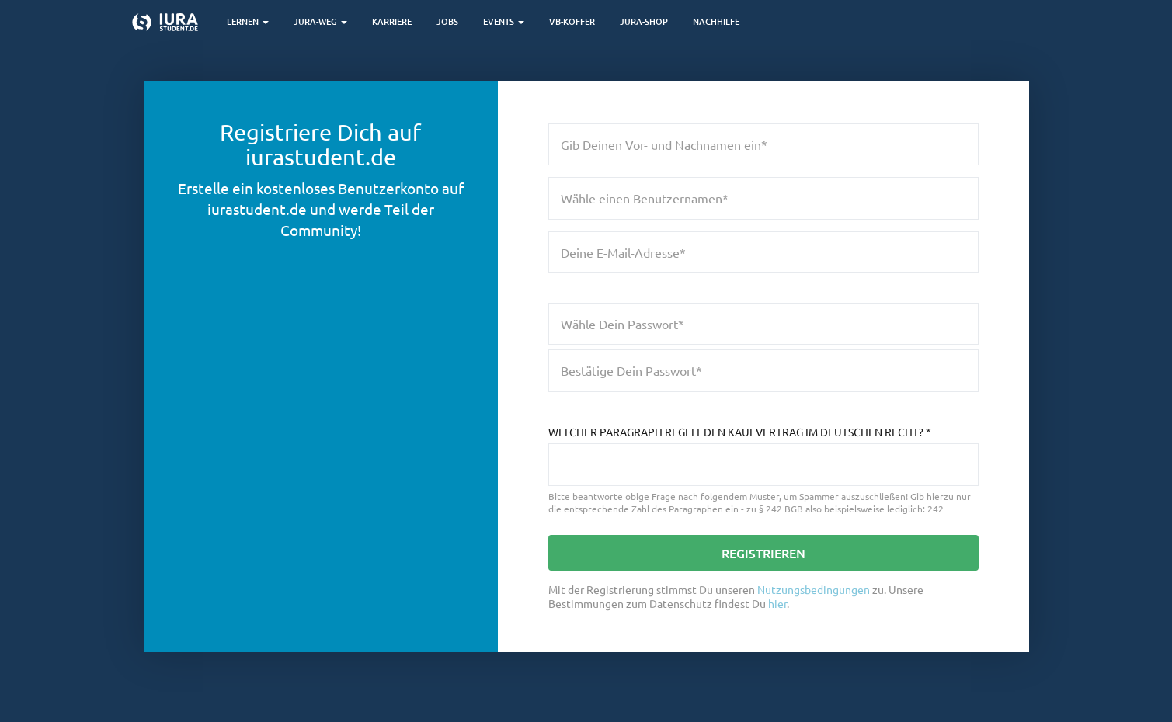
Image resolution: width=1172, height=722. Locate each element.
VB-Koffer (572, 21)
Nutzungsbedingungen (813, 589)
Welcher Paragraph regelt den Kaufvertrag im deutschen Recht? (739, 432)
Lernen (248, 21)
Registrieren (763, 552)
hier (777, 603)
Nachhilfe (716, 21)
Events (503, 21)
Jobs (447, 21)
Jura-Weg (320, 21)
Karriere (392, 21)
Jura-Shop (644, 21)
